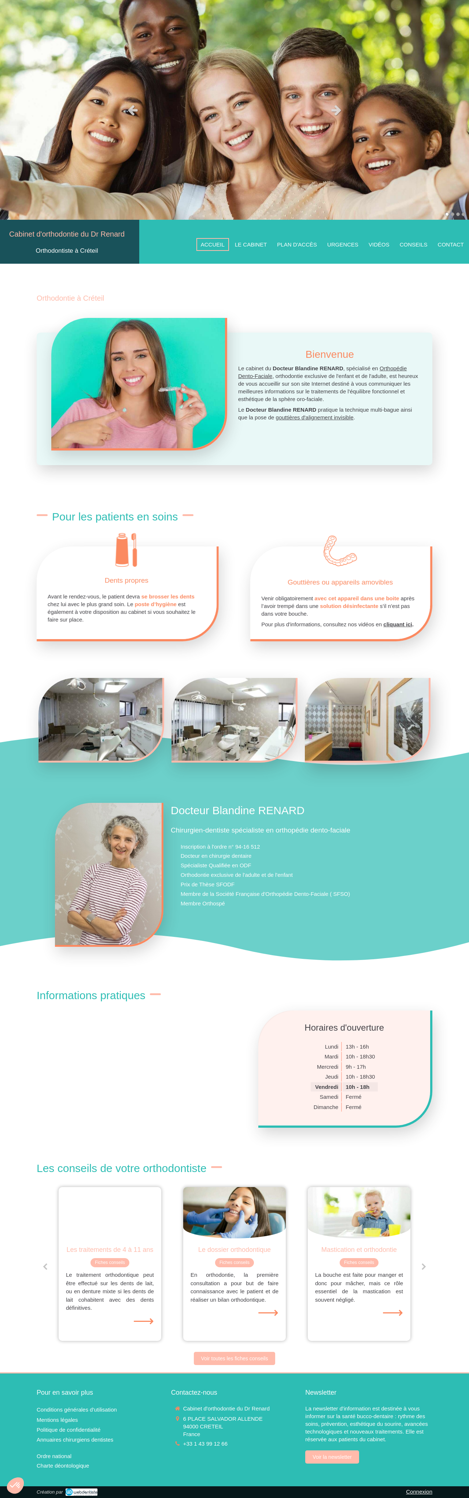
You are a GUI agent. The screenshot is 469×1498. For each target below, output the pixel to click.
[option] (234, 110)
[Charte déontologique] (63, 1465)
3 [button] (458, 214)
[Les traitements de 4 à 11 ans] (110, 1212)
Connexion (419, 1491)
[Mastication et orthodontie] (359, 1212)
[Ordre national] (54, 1456)
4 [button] (463, 214)
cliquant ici (449, 624)
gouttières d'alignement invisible (315, 417)
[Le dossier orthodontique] (234, 1212)
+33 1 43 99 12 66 (205, 1443)
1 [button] (447, 214)
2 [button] (452, 214)
